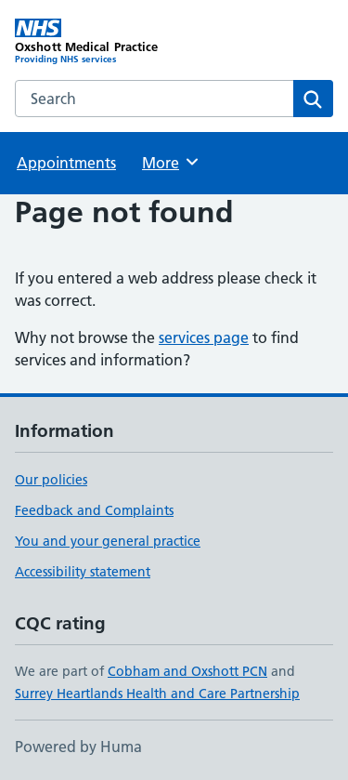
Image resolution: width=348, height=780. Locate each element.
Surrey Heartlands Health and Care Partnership (157, 693)
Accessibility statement (82, 571)
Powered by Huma (78, 746)
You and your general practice (107, 541)
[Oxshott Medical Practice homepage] (94, 42)
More (171, 162)
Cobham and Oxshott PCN (187, 671)
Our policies (51, 479)
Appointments (66, 162)
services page (204, 337)
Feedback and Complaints (94, 510)
